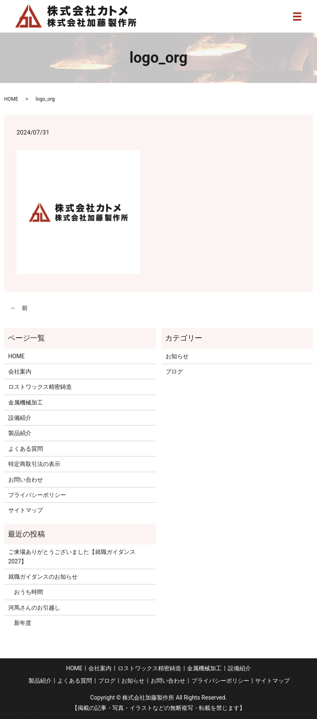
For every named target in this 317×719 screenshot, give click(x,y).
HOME (11, 99)
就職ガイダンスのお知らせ (43, 576)
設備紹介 (19, 417)
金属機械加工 (25, 402)
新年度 (19, 623)
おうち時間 (25, 592)
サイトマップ (25, 510)
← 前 (19, 308)
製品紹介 (19, 433)
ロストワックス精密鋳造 (40, 386)
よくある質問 (25, 448)
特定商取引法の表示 (34, 464)
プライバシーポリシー (37, 495)
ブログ (174, 371)
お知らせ (177, 356)
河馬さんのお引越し (34, 607)
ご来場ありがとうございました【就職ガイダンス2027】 (71, 556)
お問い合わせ (25, 479)
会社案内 (19, 371)
